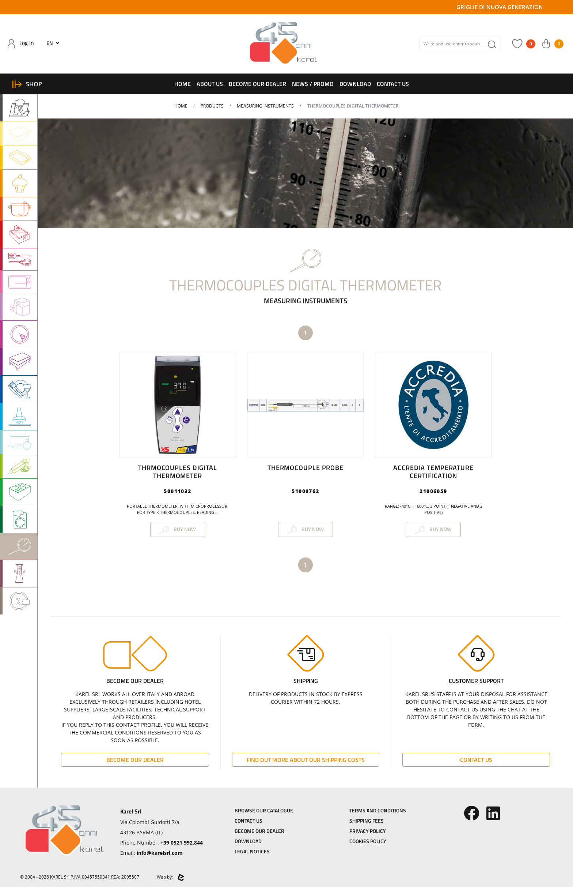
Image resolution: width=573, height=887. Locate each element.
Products (212, 106)
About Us (210, 83)
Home (182, 83)
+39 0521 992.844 (181, 842)
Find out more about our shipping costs (306, 759)
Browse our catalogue (264, 810)
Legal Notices (252, 851)
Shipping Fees (366, 820)
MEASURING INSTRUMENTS (265, 106)
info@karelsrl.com (160, 852)
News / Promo (313, 83)
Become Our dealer (257, 83)
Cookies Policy (367, 841)
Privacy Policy (367, 831)
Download (355, 83)
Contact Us (393, 83)
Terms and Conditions (377, 810)
